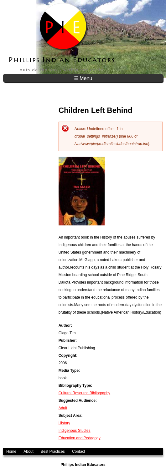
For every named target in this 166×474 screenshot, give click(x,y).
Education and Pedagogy (80, 438)
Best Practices (53, 451)
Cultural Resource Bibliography (84, 393)
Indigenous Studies (75, 430)
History (64, 423)
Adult (63, 408)
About (28, 451)
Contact (78, 451)
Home (11, 451)
